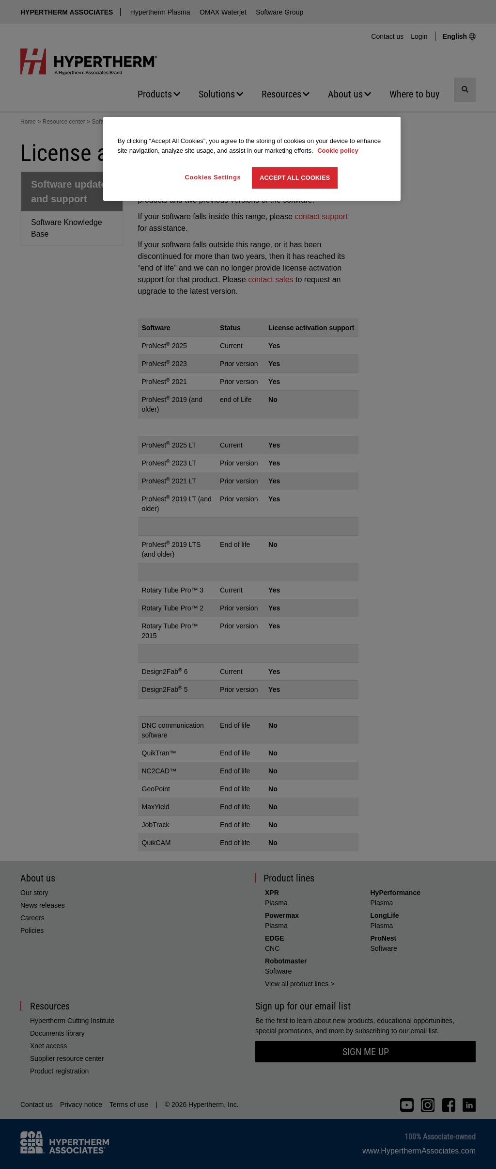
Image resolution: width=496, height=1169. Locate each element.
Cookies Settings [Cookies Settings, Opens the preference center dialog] (213, 177)
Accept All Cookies (295, 177)
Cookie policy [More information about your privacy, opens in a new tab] (337, 150)
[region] (252, 159)
